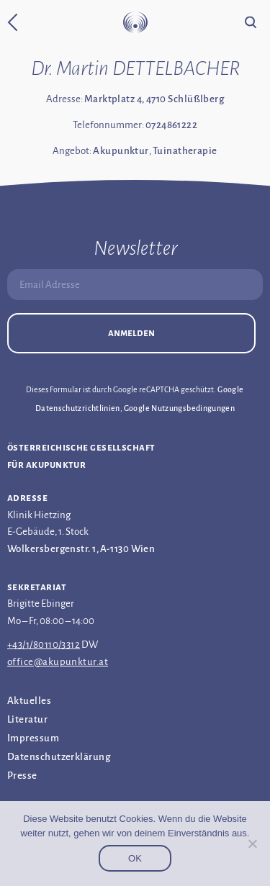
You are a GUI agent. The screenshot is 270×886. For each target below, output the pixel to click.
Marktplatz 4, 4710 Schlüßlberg (154, 99)
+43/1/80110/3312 (43, 644)
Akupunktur (121, 150)
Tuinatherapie (185, 150)
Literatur (27, 719)
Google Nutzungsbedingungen (179, 408)
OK (135, 858)
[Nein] (252, 843)
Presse (22, 775)
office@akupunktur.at (57, 661)
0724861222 (171, 124)
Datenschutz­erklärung (58, 756)
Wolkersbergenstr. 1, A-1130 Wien (81, 548)
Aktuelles (29, 700)
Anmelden (131, 332)
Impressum (33, 738)
